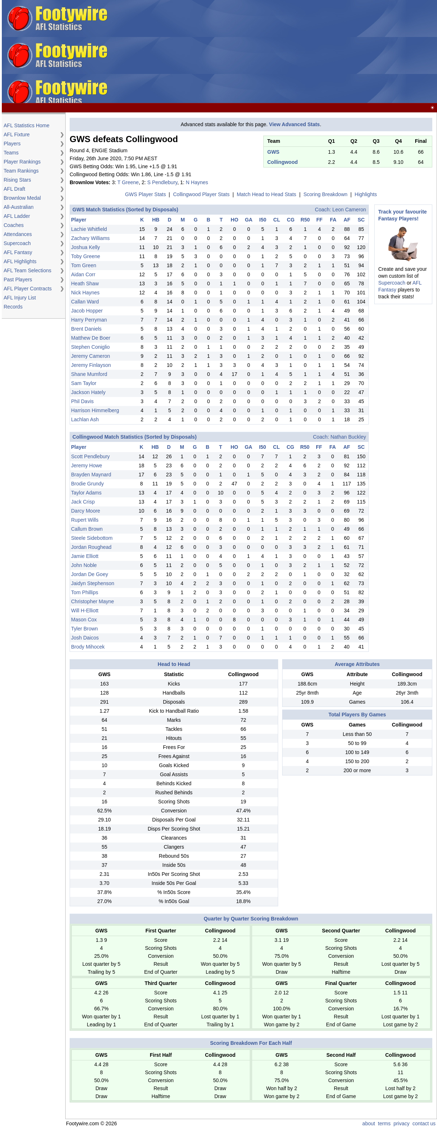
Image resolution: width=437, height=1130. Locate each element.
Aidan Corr (83, 274)
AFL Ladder (17, 216)
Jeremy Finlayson (91, 365)
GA (248, 220)
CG (290, 220)
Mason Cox (84, 619)
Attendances (18, 234)
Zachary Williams (90, 238)
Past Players (18, 279)
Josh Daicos (85, 638)
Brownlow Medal (22, 198)
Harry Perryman (89, 320)
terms (384, 1123)
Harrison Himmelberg (95, 410)
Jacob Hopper (87, 311)
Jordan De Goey (89, 574)
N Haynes (197, 182)
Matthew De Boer (90, 338)
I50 (262, 220)
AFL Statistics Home (26, 125)
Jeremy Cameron (90, 356)
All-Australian (18, 207)
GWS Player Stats (145, 194)
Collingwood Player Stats (201, 194)
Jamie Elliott (84, 556)
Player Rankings (22, 162)
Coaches (14, 225)
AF (346, 220)
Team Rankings (21, 171)
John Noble (84, 565)
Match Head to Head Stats (266, 194)
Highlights (366, 194)
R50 (305, 220)
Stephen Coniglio (90, 347)
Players (12, 143)
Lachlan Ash (85, 419)
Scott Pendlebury (90, 456)
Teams (11, 153)
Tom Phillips (84, 592)
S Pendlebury (162, 182)
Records (13, 307)
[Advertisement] (316, 52)
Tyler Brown (84, 629)
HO (234, 220)
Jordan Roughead (91, 547)
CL (276, 220)
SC (361, 220)
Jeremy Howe (86, 465)
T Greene (128, 182)
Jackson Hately (88, 392)
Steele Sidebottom (91, 538)
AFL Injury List (20, 298)
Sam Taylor (83, 383)
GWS (273, 152)
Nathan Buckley (348, 437)
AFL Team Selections (27, 270)
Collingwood (282, 162)
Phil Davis (82, 401)
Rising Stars (17, 180)
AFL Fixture (17, 134)
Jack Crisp (83, 502)
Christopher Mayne (92, 601)
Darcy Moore (85, 511)
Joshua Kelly (85, 247)
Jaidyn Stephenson (92, 583)
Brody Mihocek (88, 647)
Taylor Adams (86, 493)
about (368, 1123)
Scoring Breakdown (325, 194)
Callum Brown (87, 529)
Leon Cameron (349, 209)
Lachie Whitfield (89, 229)
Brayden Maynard (91, 474)
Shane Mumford (89, 374)
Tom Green (83, 265)
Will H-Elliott (84, 610)
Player (78, 220)
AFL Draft (14, 189)
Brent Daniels (86, 329)
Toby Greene (85, 256)
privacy (401, 1123)
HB (155, 220)
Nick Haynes (85, 292)
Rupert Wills (84, 520)
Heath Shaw (85, 283)
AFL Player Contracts (28, 288)
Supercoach (17, 243)
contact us (424, 1123)
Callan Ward (85, 302)
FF (319, 220)
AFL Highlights (20, 261)
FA (333, 220)
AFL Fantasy (18, 252)
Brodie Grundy (87, 484)
